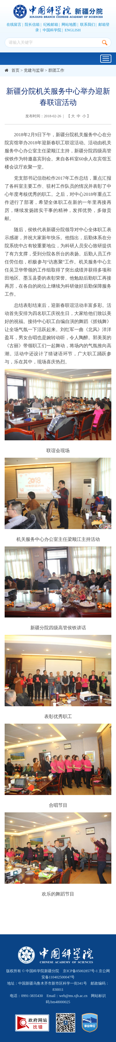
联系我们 (87, 24)
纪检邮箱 (50, 24)
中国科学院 (52, 30)
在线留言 (13, 24)
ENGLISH (72, 30)
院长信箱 (32, 24)
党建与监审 (34, 70)
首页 (15, 70)
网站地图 (69, 24)
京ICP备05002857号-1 (80, 971)
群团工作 (56, 70)
